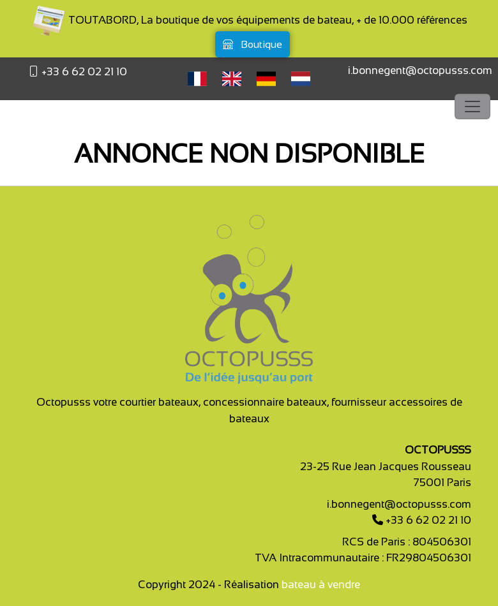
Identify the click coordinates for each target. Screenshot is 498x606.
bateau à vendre (321, 585)
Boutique (252, 44)
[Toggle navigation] (472, 106)
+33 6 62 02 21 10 (83, 72)
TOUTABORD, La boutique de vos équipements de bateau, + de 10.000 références (249, 20)
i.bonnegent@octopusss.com (420, 70)
